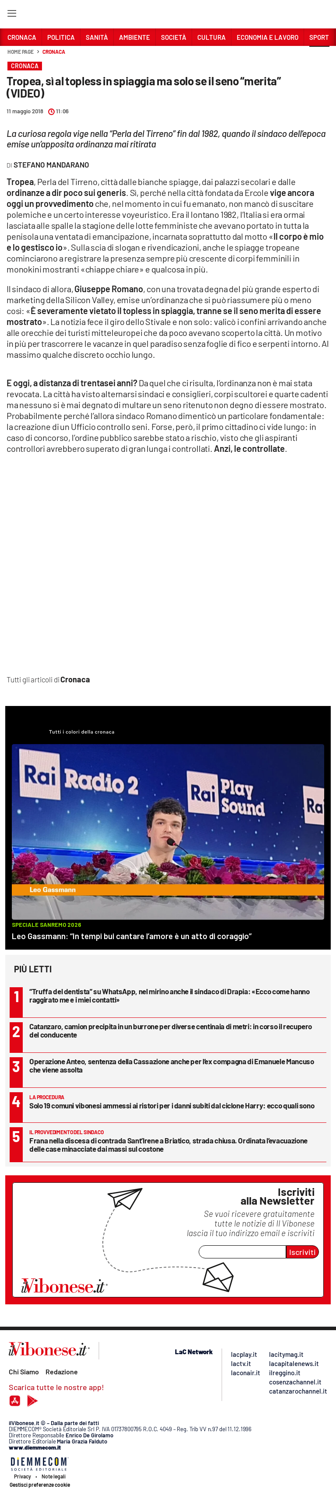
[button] (319, 56)
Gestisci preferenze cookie (40, 1485)
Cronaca (53, 52)
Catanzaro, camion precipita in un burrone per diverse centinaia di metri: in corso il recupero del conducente (170, 1030)
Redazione (62, 1371)
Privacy (22, 1476)
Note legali (54, 1476)
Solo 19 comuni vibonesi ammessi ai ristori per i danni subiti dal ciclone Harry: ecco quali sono (171, 1105)
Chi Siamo (24, 1371)
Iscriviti (302, 1252)
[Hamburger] (12, 15)
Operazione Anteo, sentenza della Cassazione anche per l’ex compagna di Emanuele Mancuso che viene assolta (171, 1065)
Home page (20, 52)
